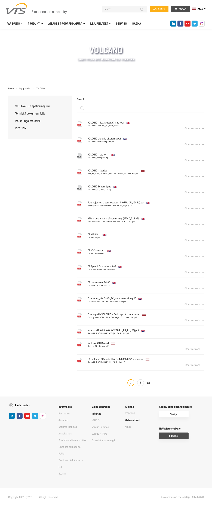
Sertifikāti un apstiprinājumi (32, 106)
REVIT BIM (20, 128)
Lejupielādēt (99, 23)
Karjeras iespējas (68, 426)
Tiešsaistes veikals (169, 428)
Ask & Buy (159, 9)
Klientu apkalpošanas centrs (175, 406)
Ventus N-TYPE (99, 433)
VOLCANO (40, 88)
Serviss (121, 23)
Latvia (197, 9)
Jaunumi (63, 420)
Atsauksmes (65, 433)
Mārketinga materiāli (28, 121)
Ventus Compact (100, 427)
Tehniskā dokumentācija (30, 113)
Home (11, 88)
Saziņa (136, 23)
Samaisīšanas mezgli (103, 440)
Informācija (65, 406)
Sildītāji (129, 406)
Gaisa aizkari (132, 420)
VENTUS (96, 420)
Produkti (34, 23)
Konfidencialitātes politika (72, 440)
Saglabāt (173, 435)
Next (148, 382)
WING (128, 427)
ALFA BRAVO (198, 497)
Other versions (192, 128)
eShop (180, 9)
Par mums (13, 23)
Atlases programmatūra (65, 23)
